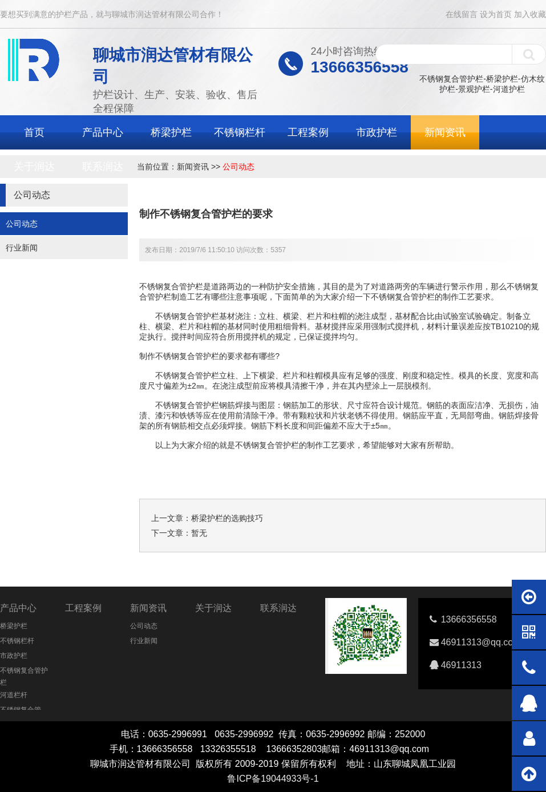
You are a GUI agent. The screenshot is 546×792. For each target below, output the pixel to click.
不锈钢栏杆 (239, 132)
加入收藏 (530, 14)
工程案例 (308, 132)
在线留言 (462, 14)
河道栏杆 (13, 695)
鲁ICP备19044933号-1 (272, 778)
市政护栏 (376, 132)
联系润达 (102, 166)
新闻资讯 (445, 132)
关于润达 (34, 166)
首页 (34, 132)
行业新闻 (22, 247)
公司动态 (238, 166)
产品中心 (102, 132)
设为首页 (496, 14)
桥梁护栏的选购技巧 (227, 518)
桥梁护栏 (171, 132)
